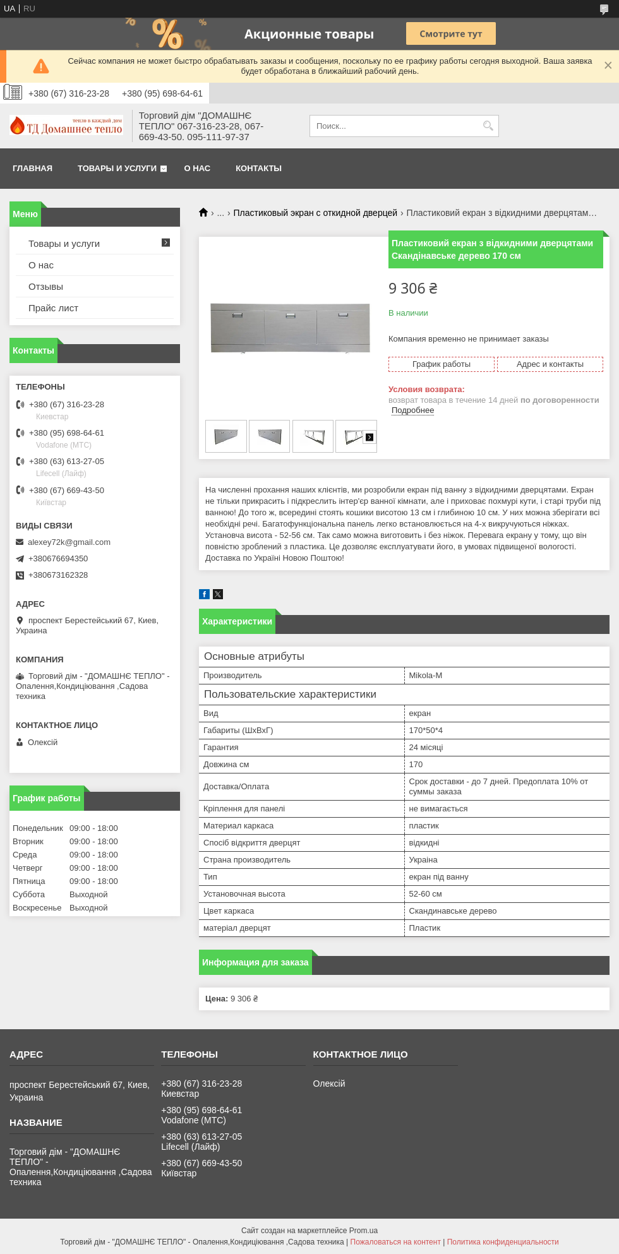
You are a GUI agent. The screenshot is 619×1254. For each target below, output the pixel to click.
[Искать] (488, 126)
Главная (32, 168)
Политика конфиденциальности (503, 1242)
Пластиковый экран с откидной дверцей (316, 213)
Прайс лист (53, 307)
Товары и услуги (117, 168)
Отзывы (45, 286)
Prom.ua (363, 1230)
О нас (197, 168)
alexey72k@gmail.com (69, 542)
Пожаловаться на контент (396, 1242)
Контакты (259, 168)
